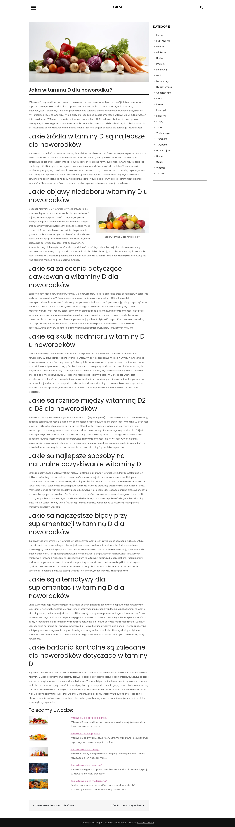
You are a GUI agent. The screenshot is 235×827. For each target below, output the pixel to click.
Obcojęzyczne (164, 92)
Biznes (159, 35)
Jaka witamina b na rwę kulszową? (89, 781)
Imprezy (160, 63)
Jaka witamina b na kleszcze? (86, 765)
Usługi (159, 162)
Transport (161, 138)
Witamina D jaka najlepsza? (85, 733)
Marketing (161, 69)
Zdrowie (160, 173)
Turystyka (161, 144)
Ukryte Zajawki (163, 150)
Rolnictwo (161, 115)
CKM (117, 6)
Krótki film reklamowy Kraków (126, 805)
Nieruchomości (164, 87)
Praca (159, 98)
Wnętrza (160, 167)
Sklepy (159, 121)
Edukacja (161, 52)
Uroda (159, 156)
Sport (159, 127)
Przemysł (161, 110)
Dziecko (160, 46)
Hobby (159, 58)
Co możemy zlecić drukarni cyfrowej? (56, 805)
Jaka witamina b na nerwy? (85, 749)
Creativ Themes (145, 822)
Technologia (163, 133)
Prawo (159, 104)
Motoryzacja (162, 81)
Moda (159, 75)
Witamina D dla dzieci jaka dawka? (89, 717)
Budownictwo (163, 40)
